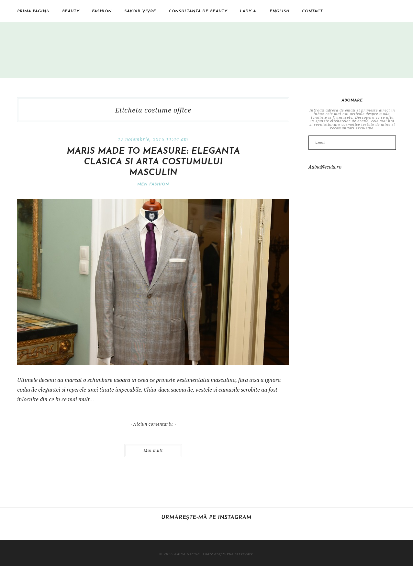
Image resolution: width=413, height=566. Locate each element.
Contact (312, 11)
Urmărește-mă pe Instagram (206, 517)
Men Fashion (153, 184)
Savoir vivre (140, 11)
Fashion (102, 11)
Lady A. (248, 11)
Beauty (70, 11)
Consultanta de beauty (198, 11)
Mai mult (153, 450)
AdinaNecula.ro (324, 167)
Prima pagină (33, 11)
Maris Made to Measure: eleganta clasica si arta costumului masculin (153, 162)
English (279, 11)
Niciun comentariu (153, 424)
